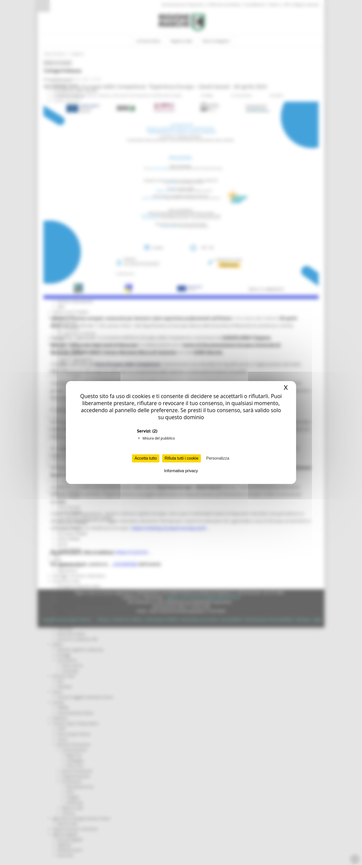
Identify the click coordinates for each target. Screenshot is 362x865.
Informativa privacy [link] (181, 471)
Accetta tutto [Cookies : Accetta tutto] (145, 458)
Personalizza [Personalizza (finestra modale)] (217, 458)
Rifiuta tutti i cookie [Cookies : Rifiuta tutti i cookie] (181, 458)
